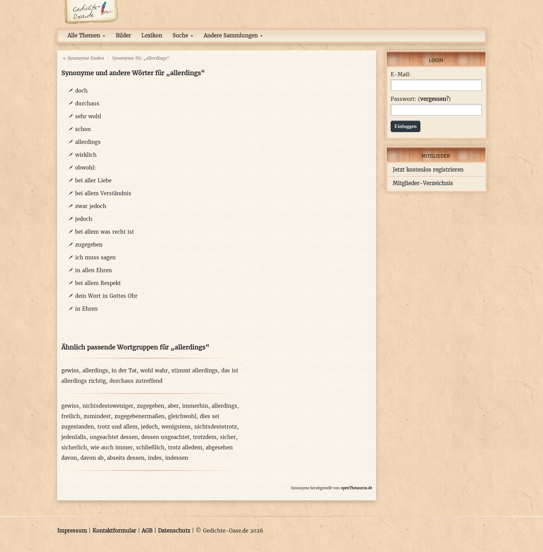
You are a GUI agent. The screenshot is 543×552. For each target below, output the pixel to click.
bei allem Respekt (98, 283)
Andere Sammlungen (233, 35)
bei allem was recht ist (104, 231)
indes (155, 458)
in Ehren (86, 308)
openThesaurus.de (356, 488)
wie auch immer (111, 447)
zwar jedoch (90, 206)
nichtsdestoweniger (107, 406)
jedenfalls (73, 437)
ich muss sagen (95, 257)
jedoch (83, 219)
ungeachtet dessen (114, 437)
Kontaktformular (114, 530)
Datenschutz (174, 530)
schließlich (150, 447)
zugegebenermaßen (139, 416)
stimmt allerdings (194, 370)
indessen (176, 458)
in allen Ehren (93, 270)
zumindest (97, 416)
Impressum (72, 530)
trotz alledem (185, 447)
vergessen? (434, 99)
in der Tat (124, 370)
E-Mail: (401, 74)
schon (83, 129)
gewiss (70, 370)
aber (173, 406)
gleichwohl (182, 416)
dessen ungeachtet (165, 437)
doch (81, 90)
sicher (228, 437)
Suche (182, 35)
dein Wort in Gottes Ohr (106, 296)
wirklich (86, 155)
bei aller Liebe (93, 180)
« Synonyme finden (83, 58)
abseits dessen (125, 458)
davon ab (92, 458)
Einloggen (405, 126)
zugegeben (89, 244)
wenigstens (176, 426)
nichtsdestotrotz (215, 426)
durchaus (87, 103)
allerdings (88, 142)
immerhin (195, 406)
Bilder (123, 35)
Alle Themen (86, 35)
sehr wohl (88, 116)
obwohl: (85, 167)
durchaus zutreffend (135, 381)
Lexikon (151, 35)
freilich (70, 416)
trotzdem (204, 437)
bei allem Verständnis (103, 193)
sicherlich (74, 447)
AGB (147, 530)
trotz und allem (117, 426)
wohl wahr (154, 370)
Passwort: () (421, 99)
